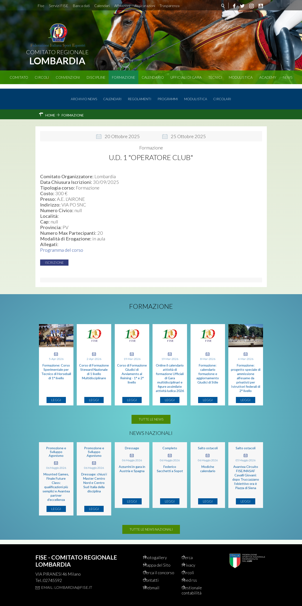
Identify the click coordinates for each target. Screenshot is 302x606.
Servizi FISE (58, 5)
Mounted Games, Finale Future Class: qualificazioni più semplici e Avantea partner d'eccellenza (56, 483)
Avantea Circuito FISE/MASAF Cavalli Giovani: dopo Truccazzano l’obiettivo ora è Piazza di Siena (245, 473)
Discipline (96, 77)
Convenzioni (68, 77)
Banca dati (81, 5)
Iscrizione (56, 258)
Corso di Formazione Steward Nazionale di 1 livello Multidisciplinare (94, 367)
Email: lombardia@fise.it (66, 579)
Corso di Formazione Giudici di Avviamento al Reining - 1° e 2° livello (132, 369)
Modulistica (241, 77)
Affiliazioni (122, 5)
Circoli (42, 77)
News (288, 77)
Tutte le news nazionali (151, 525)
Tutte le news (151, 415)
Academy (267, 77)
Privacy (194, 557)
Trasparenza (169, 5)
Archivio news (84, 95)
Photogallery (162, 549)
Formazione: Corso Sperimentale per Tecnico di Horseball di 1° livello (56, 367)
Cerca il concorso (158, 568)
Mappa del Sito (163, 557)
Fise (41, 5)
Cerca (193, 549)
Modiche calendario (207, 465)
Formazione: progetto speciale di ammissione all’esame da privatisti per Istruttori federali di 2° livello (245, 374)
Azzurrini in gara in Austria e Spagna (132, 465)
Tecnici (215, 77)
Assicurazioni (145, 5)
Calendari (102, 5)
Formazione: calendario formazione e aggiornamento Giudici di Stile (207, 369)
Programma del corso (61, 246)
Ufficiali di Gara (186, 77)
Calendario (153, 77)
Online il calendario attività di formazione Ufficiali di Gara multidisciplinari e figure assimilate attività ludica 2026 (170, 374)
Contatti (157, 579)
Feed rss (195, 579)
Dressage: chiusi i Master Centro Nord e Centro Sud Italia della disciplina (94, 478)
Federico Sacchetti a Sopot (170, 465)
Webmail (158, 587)
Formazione (123, 77)
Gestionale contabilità (198, 589)
